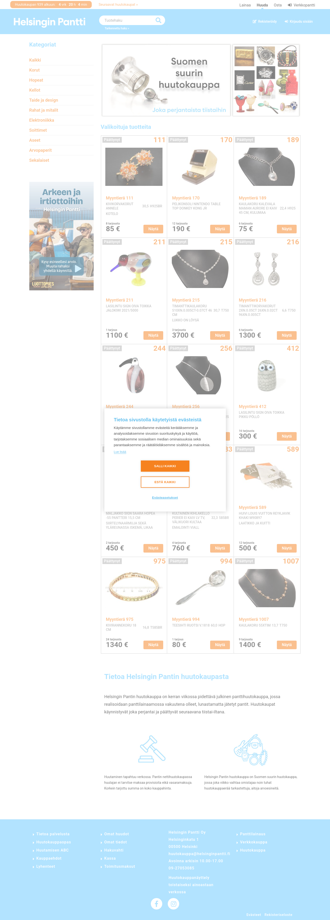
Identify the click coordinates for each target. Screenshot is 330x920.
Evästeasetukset (165, 497)
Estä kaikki (164, 482)
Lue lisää (120, 452)
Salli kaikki (165, 466)
